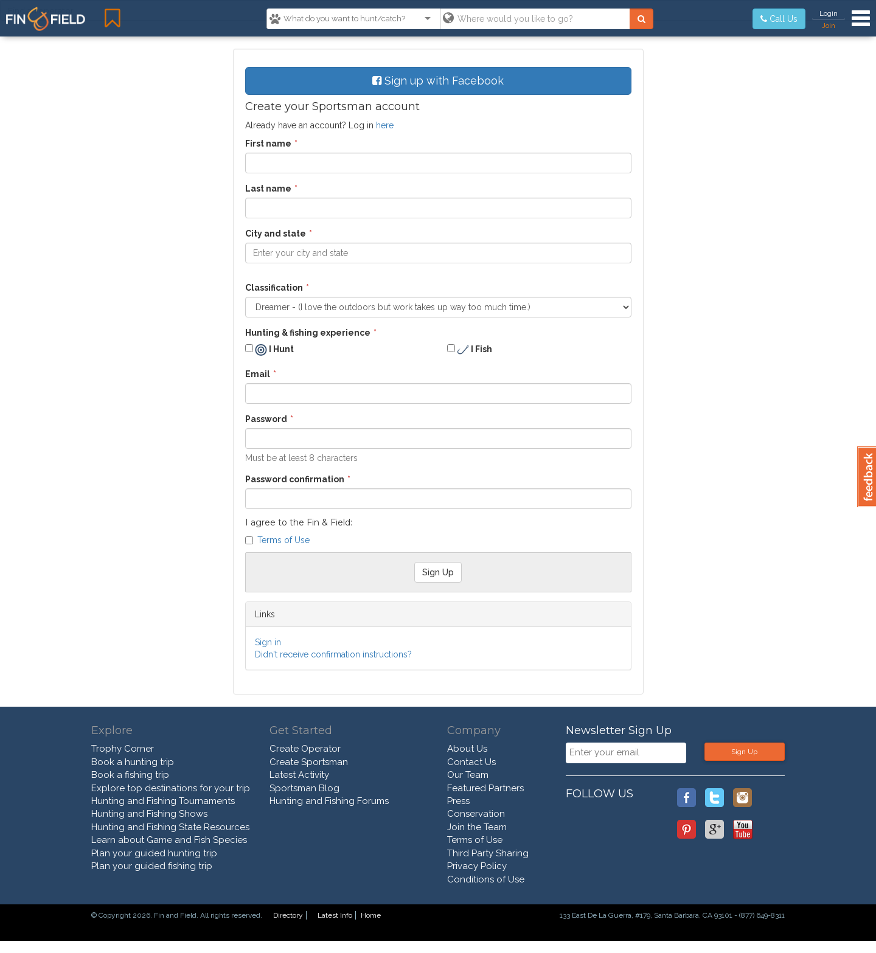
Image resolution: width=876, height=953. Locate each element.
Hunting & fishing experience (307, 333)
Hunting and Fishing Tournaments (163, 800)
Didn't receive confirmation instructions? (333, 654)
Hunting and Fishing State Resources (170, 827)
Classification (274, 288)
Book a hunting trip (132, 762)
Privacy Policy (477, 866)
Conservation (476, 813)
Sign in (268, 642)
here (385, 125)
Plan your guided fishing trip (151, 866)
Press (458, 800)
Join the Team (477, 827)
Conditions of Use (485, 879)
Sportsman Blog (304, 788)
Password (266, 419)
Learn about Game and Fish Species (169, 839)
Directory (288, 915)
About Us (467, 748)
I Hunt (269, 350)
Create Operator (305, 748)
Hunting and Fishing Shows (149, 813)
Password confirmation (294, 479)
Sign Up (744, 751)
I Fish (469, 350)
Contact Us (471, 762)
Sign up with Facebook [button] (438, 80)
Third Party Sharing (488, 853)
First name (268, 143)
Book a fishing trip (130, 774)
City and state (275, 233)
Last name (268, 188)
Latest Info (335, 915)
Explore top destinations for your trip (170, 788)
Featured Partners (485, 788)
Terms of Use (283, 540)
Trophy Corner (122, 748)
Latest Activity (299, 774)
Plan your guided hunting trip (154, 853)
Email (257, 374)
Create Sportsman (308, 762)
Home (371, 915)
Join (828, 25)
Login (828, 13)
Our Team (467, 774)
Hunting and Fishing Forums (329, 800)
